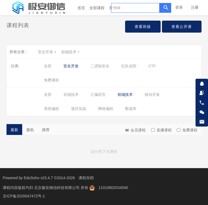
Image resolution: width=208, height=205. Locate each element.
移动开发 (152, 94)
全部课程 (97, 8)
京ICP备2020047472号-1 (24, 195)
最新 (14, 130)
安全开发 (47, 52)
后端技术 (71, 94)
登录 (179, 7)
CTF (152, 66)
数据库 (130, 108)
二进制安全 (99, 66)
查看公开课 (181, 26)
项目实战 (78, 108)
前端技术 (71, 52)
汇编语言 (98, 94)
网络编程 (105, 108)
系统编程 (51, 108)
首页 (81, 8)
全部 (47, 66)
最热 (30, 130)
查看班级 (142, 26)
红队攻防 (128, 66)
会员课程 (135, 129)
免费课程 (51, 80)
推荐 (46, 130)
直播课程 (161, 130)
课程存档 (86, 178)
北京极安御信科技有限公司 (57, 187)
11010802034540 (113, 187)
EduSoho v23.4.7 (38, 178)
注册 (195, 7)
